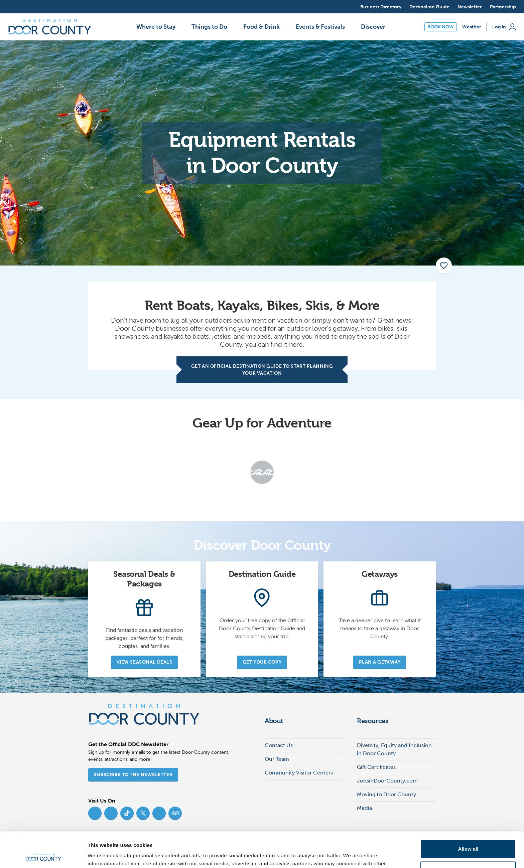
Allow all (468, 814)
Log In (504, 26)
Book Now (440, 27)
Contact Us (279, 745)
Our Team (277, 759)
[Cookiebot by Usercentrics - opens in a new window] (43, 855)
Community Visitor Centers (299, 772)
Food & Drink (261, 26)
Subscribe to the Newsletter (133, 774)
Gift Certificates (376, 767)
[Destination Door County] (50, 26)
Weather (471, 27)
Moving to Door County (386, 794)
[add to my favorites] (444, 265)
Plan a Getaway (380, 662)
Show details (103, 855)
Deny (468, 835)
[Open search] (349, 6)
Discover (373, 26)
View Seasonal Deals (144, 662)
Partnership (503, 7)
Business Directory (380, 7)
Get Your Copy (262, 662)
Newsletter (469, 7)
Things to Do (209, 26)
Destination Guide (429, 7)
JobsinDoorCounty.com (387, 780)
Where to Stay (155, 26)
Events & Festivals (320, 26)
